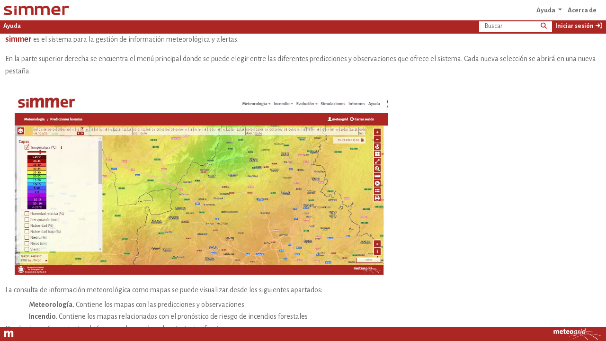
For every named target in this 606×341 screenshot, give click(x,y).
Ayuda (546, 10)
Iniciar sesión (579, 25)
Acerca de (582, 10)
